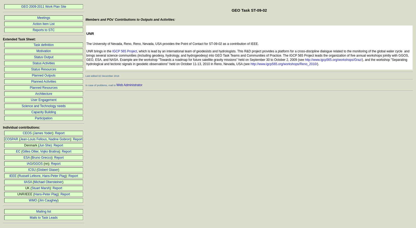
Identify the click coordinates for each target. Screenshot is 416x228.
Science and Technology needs (44, 106)
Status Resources (43, 69)
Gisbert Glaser (48, 170)
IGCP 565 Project (124, 51)
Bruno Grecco (41, 157)
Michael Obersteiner (48, 182)
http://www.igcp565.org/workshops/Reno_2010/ (284, 64)
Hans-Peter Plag (54, 176)
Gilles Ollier (30, 151)
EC (18, 151)
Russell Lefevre (30, 176)
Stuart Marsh (41, 188)
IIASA (28, 182)
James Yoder (43, 133)
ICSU (32, 170)
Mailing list (43, 211)
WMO (33, 200)
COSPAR (11, 139)
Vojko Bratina (49, 151)
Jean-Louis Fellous (33, 139)
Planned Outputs (43, 75)
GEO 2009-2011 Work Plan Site (43, 7)
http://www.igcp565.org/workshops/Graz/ (333, 60)
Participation (44, 118)
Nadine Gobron (59, 139)
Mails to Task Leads (44, 217)
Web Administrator (129, 85)
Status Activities (44, 63)
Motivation (43, 51)
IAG (29, 164)
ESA (27, 157)
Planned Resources (44, 88)
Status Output (43, 57)
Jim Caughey (48, 200)
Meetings (43, 18)
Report (59, 133)
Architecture (43, 94)
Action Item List (44, 24)
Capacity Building (43, 112)
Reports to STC (44, 30)
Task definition (44, 45)
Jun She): (46, 145)
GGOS (38, 164)
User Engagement (44, 100)
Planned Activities (43, 81)
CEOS (27, 133)
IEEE (12, 176)
